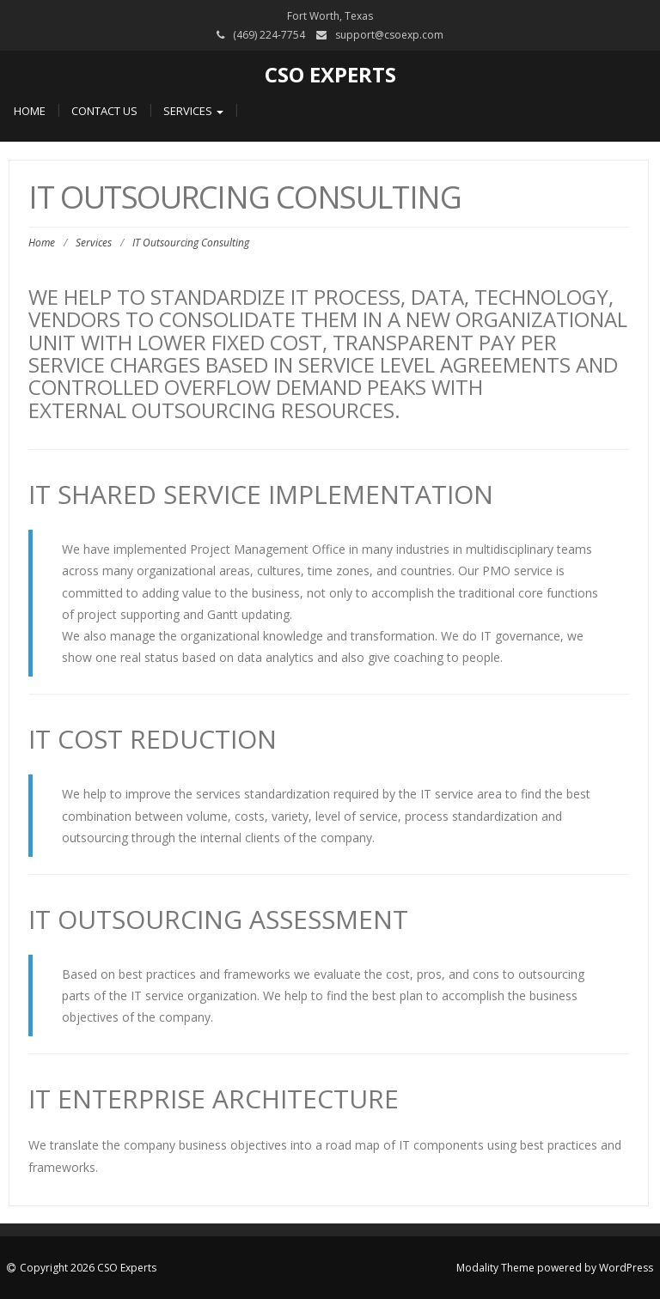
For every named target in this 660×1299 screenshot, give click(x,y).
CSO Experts (330, 74)
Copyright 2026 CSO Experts (88, 1267)
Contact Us (104, 110)
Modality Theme (495, 1267)
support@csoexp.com (389, 34)
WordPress (626, 1267)
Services (193, 110)
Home (30, 110)
